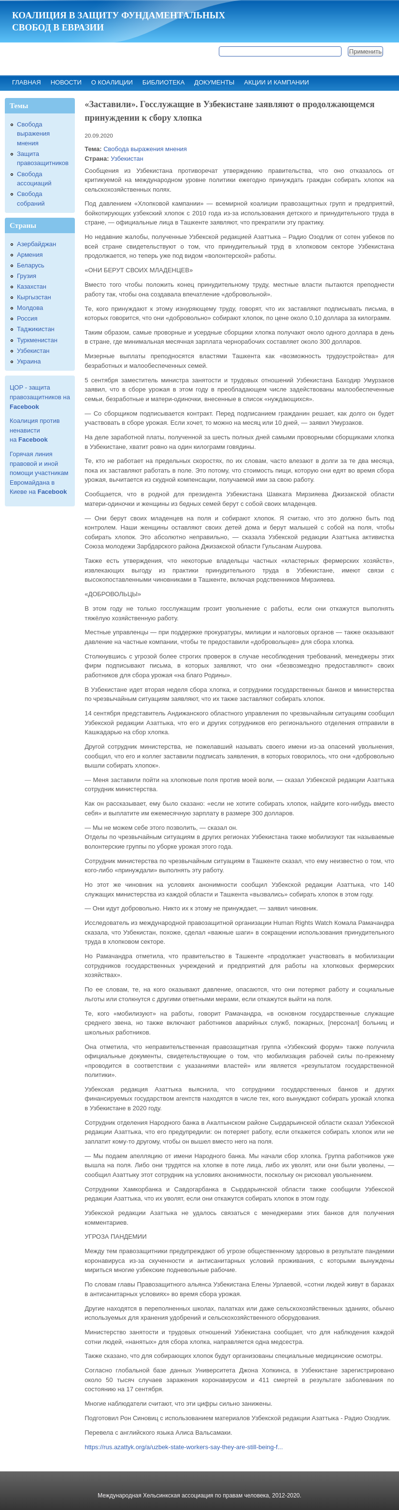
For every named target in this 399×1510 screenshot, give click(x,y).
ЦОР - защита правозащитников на (40, 397)
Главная (26, 82)
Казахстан (31, 286)
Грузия (26, 276)
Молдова (30, 307)
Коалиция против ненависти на (35, 430)
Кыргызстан (34, 297)
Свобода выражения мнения (145, 149)
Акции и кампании (276, 82)
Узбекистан (127, 158)
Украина (29, 361)
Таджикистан (36, 329)
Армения (30, 254)
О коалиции (112, 82)
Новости (66, 82)
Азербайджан (36, 244)
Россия (27, 318)
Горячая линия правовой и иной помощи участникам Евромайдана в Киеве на (39, 472)
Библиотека (163, 82)
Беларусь (30, 265)
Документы (214, 82)
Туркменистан (37, 340)
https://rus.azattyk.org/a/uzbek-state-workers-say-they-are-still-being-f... (184, 1447)
